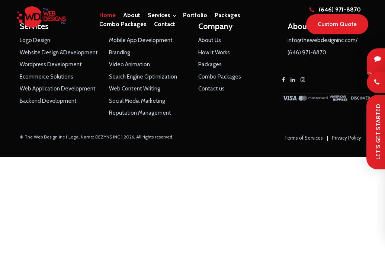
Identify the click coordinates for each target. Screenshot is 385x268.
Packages (227, 15)
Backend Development (48, 101)
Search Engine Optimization (143, 76)
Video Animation (129, 64)
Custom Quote (337, 24)
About (131, 15)
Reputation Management (140, 112)
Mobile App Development (141, 40)
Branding (119, 52)
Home (107, 15)
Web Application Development (58, 88)
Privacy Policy (346, 138)
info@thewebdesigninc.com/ (322, 40)
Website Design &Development (59, 52)
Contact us (211, 88)
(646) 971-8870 (335, 9)
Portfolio (195, 15)
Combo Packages (123, 24)
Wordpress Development (51, 64)
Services (159, 15)
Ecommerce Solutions (46, 76)
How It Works (214, 52)
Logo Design (35, 40)
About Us (209, 40)
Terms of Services (303, 138)
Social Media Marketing (137, 101)
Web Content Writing (134, 88)
